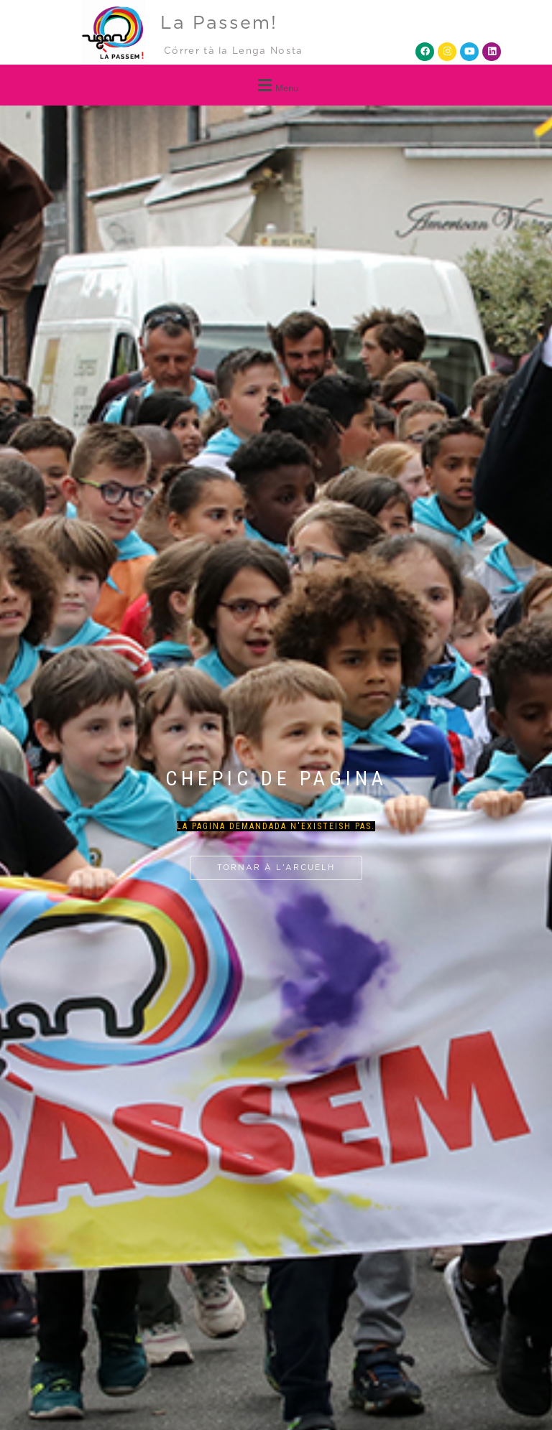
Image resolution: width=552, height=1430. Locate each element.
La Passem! (218, 23)
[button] (276, 85)
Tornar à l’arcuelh (276, 867)
